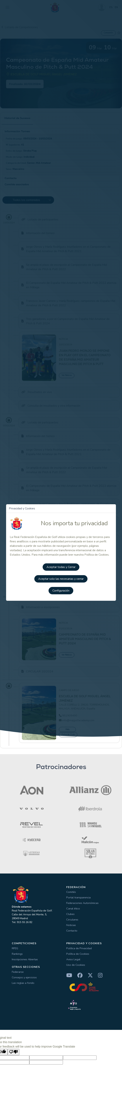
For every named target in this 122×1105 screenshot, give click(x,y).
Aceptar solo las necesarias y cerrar (61, 579)
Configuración (60, 591)
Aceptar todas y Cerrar (61, 567)
